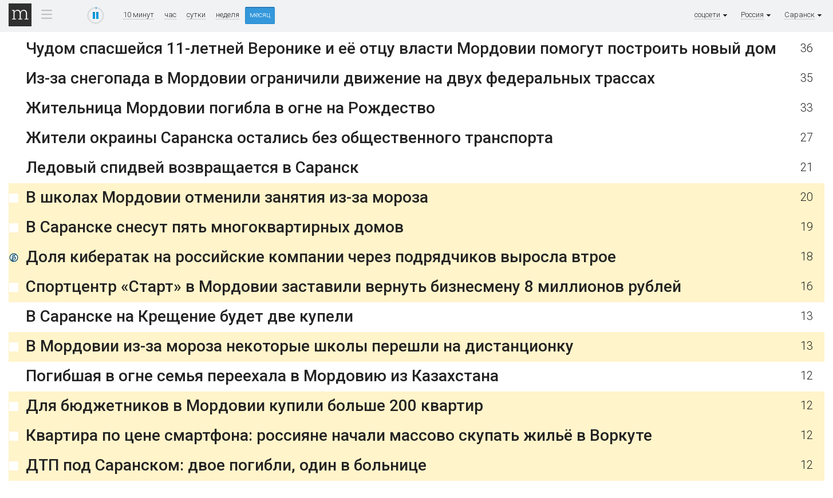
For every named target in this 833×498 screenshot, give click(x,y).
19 (806, 227)
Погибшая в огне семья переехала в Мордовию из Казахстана (262, 375)
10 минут (138, 15)
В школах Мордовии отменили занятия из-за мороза (227, 197)
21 (806, 167)
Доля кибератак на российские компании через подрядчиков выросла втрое (321, 256)
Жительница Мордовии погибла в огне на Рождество (230, 107)
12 (806, 375)
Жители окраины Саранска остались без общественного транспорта (289, 137)
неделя (227, 15)
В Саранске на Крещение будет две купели (189, 316)
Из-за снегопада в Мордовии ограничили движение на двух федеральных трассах (340, 78)
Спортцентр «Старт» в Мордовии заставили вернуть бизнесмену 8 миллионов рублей (353, 286)
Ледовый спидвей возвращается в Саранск (192, 167)
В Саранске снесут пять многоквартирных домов (215, 227)
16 (806, 286)
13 (806, 316)
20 (806, 197)
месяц (260, 14)
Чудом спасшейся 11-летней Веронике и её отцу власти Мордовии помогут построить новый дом (401, 48)
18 (806, 256)
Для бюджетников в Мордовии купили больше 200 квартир (254, 405)
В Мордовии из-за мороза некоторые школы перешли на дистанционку (300, 346)
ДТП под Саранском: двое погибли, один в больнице (226, 465)
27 (806, 137)
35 (806, 78)
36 (806, 48)
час (170, 15)
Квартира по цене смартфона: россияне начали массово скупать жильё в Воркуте (339, 435)
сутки (196, 15)
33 (806, 107)
